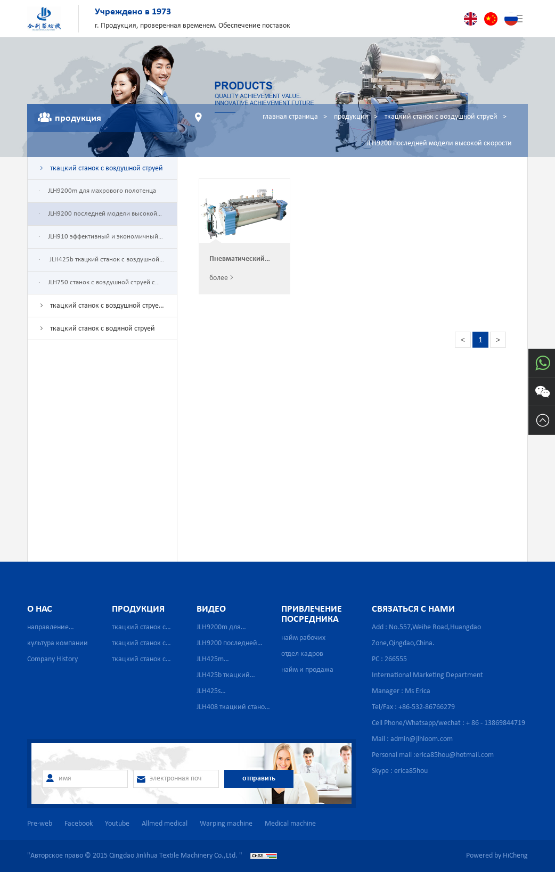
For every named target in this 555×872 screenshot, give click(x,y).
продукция (351, 117)
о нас (39, 609)
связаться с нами (413, 609)
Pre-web (39, 824)
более (218, 278)
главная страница (290, 117)
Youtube (117, 824)
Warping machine (226, 824)
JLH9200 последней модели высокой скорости (439, 143)
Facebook (78, 824)
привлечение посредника (311, 614)
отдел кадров (302, 654)
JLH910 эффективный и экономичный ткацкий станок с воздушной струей (98, 240)
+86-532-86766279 (426, 707)
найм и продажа (307, 670)
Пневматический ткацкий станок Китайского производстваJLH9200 (244, 260)
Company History (52, 659)
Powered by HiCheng (497, 856)
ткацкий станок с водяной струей (102, 329)
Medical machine (290, 824)
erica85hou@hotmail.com (454, 755)
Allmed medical (164, 824)
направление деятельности (48, 629)
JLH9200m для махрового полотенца (102, 190)
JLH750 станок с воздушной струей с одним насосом (96, 286)
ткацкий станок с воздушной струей (441, 117)
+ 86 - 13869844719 (495, 723)
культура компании (57, 643)
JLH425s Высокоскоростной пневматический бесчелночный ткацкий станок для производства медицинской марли (234, 693)
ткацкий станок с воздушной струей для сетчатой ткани (100, 309)
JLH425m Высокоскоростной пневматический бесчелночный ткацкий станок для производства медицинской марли (234, 661)
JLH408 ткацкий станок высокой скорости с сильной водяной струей (232, 709)
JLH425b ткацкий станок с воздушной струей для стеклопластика (98, 263)
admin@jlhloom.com (421, 739)
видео (211, 609)
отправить (258, 779)
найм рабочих (303, 638)
